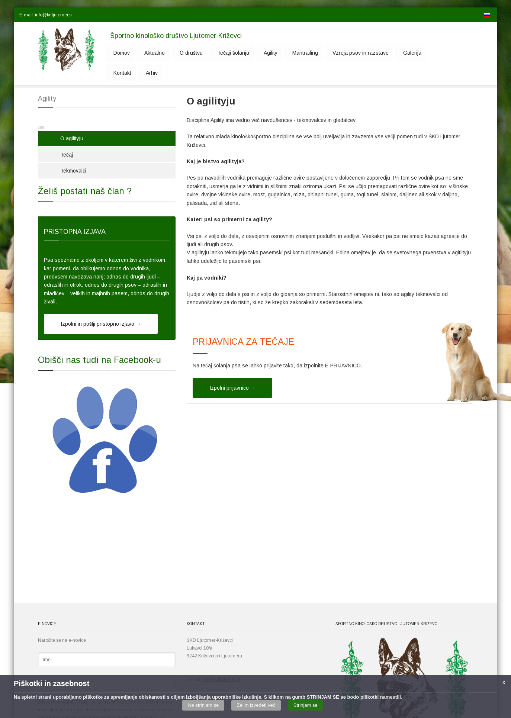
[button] (85, 15)
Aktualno (149, 53)
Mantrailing (288, 53)
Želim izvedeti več (256, 705)
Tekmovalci (73, 171)
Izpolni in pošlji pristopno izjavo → (101, 324)
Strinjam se (305, 705)
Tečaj (66, 155)
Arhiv (116, 74)
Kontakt (420, 53)
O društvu (182, 53)
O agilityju (71, 138)
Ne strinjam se (203, 705)
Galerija (390, 53)
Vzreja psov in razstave (341, 53)
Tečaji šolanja (222, 53)
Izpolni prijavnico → (232, 388)
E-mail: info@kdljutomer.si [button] (46, 14)
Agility (257, 53)
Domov (118, 53)
